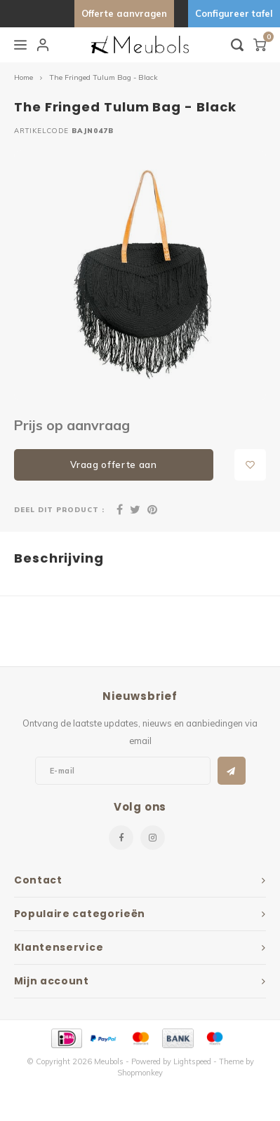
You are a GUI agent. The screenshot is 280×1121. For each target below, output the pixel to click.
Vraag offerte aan (113, 464)
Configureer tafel (234, 13)
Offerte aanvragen (124, 13)
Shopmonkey (140, 1073)
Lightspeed (192, 1061)
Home (23, 77)
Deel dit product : (59, 509)
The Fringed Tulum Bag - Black (103, 77)
